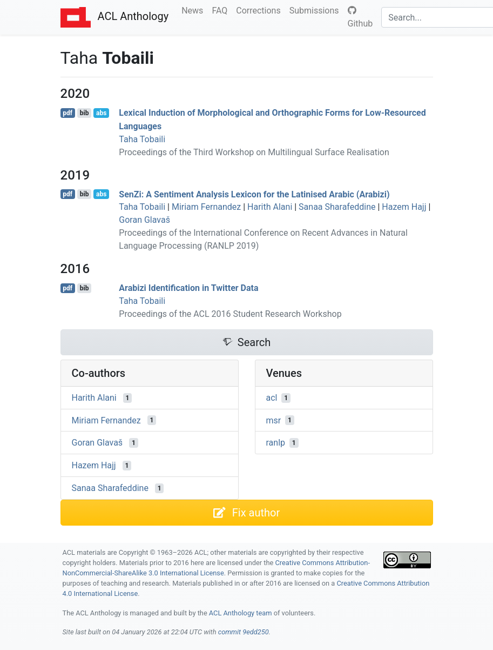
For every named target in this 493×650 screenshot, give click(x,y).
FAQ (222, 10)
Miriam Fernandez (206, 207)
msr (273, 420)
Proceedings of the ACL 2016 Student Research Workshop (230, 314)
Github (360, 17)
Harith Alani (269, 207)
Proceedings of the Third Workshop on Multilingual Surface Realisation (254, 152)
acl (272, 398)
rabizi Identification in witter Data (188, 288)
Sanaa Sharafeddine (337, 207)
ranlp (276, 442)
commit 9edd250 (243, 632)
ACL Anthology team (240, 613)
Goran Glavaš (144, 220)
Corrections (260, 10)
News (194, 10)
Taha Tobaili (142, 139)
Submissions (316, 10)
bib (84, 113)
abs (101, 113)
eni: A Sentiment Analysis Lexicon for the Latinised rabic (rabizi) (254, 194)
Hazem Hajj (404, 207)
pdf (67, 113)
